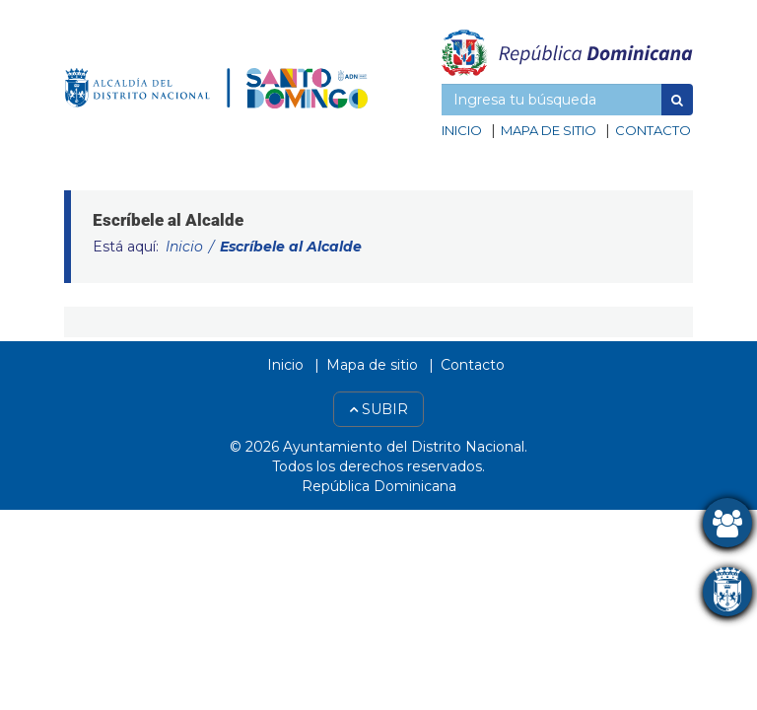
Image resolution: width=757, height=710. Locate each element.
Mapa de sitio (548, 130)
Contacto (653, 130)
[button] (677, 99)
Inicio (462, 130)
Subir (378, 409)
